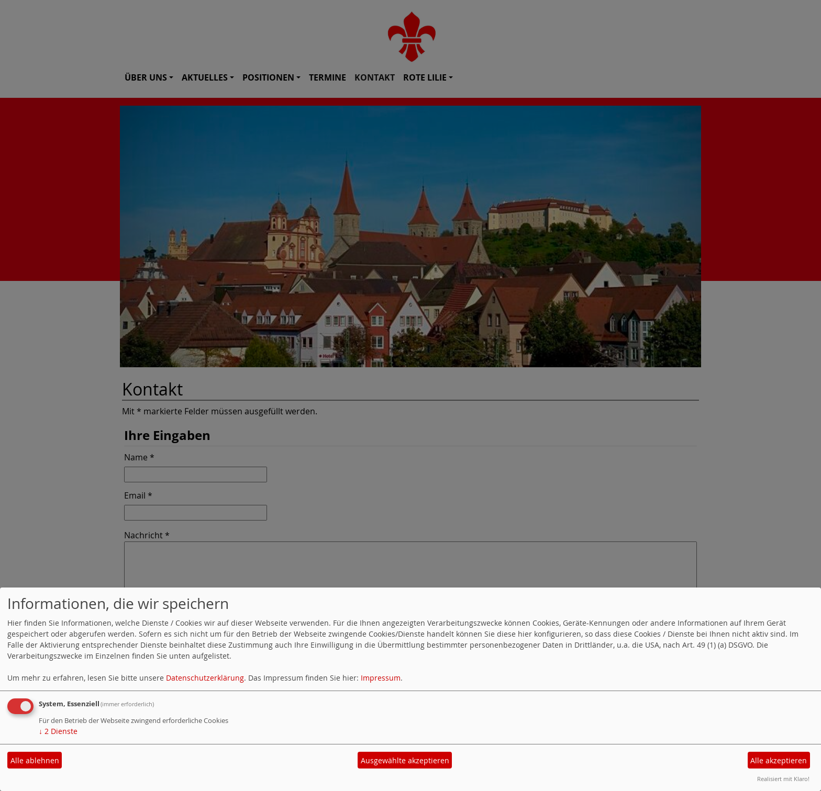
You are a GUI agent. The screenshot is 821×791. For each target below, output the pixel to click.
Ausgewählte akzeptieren (405, 760)
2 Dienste (58, 731)
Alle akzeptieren (778, 760)
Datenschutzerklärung (205, 678)
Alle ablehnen (34, 760)
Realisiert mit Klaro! (783, 779)
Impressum (381, 678)
